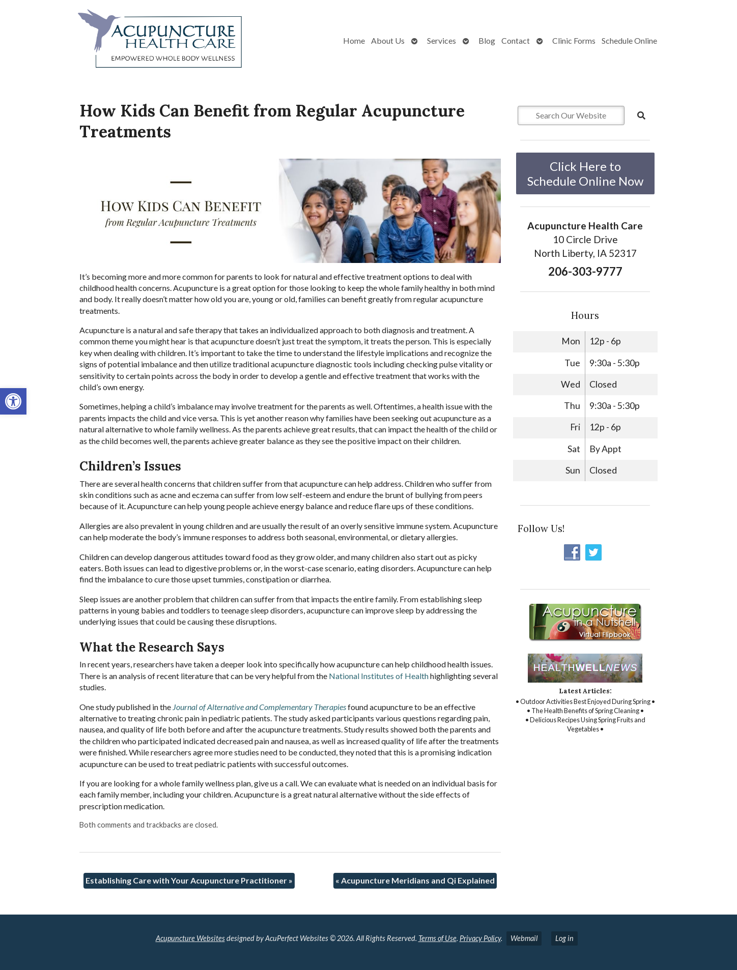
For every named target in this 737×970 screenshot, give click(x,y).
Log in (564, 938)
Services (441, 40)
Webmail (524, 938)
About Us (388, 40)
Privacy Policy (480, 938)
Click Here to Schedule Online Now (585, 173)
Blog (486, 40)
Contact (515, 40)
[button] (13, 401)
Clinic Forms (574, 40)
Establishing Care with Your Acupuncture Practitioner (189, 880)
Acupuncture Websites (190, 938)
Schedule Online (629, 40)
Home (354, 40)
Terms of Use (437, 938)
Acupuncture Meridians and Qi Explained (415, 880)
